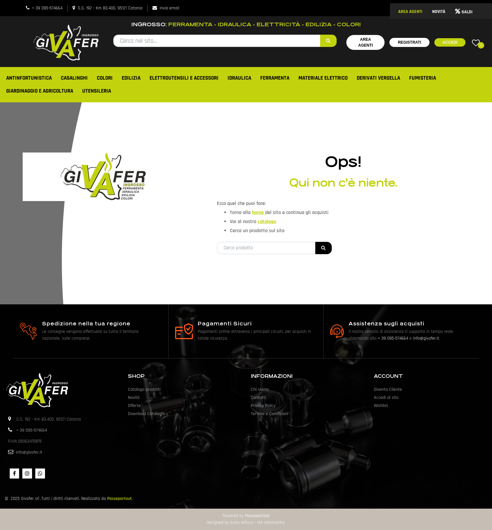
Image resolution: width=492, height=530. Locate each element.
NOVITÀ (438, 12)
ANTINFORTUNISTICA (29, 78)
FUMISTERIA (422, 78)
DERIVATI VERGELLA (378, 78)
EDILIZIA (131, 78)
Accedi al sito (386, 397)
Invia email (169, 8)
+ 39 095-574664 (47, 8)
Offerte (134, 406)
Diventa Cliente (388, 389)
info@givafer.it (426, 338)
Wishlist (381, 406)
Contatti (258, 397)
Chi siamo (260, 389)
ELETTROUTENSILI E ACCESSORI (184, 78)
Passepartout (119, 499)
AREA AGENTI (410, 12)
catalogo (267, 221)
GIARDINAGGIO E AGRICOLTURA (39, 91)
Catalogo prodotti (144, 389)
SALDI (464, 12)
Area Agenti (365, 42)
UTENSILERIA (96, 91)
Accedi (449, 42)
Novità (134, 397)
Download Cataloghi (146, 414)
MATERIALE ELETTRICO (323, 78)
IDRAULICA (239, 78)
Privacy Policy (263, 406)
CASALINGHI (74, 78)
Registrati (409, 42)
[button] (328, 41)
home (258, 212)
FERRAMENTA (274, 78)
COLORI (105, 78)
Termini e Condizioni (269, 414)
